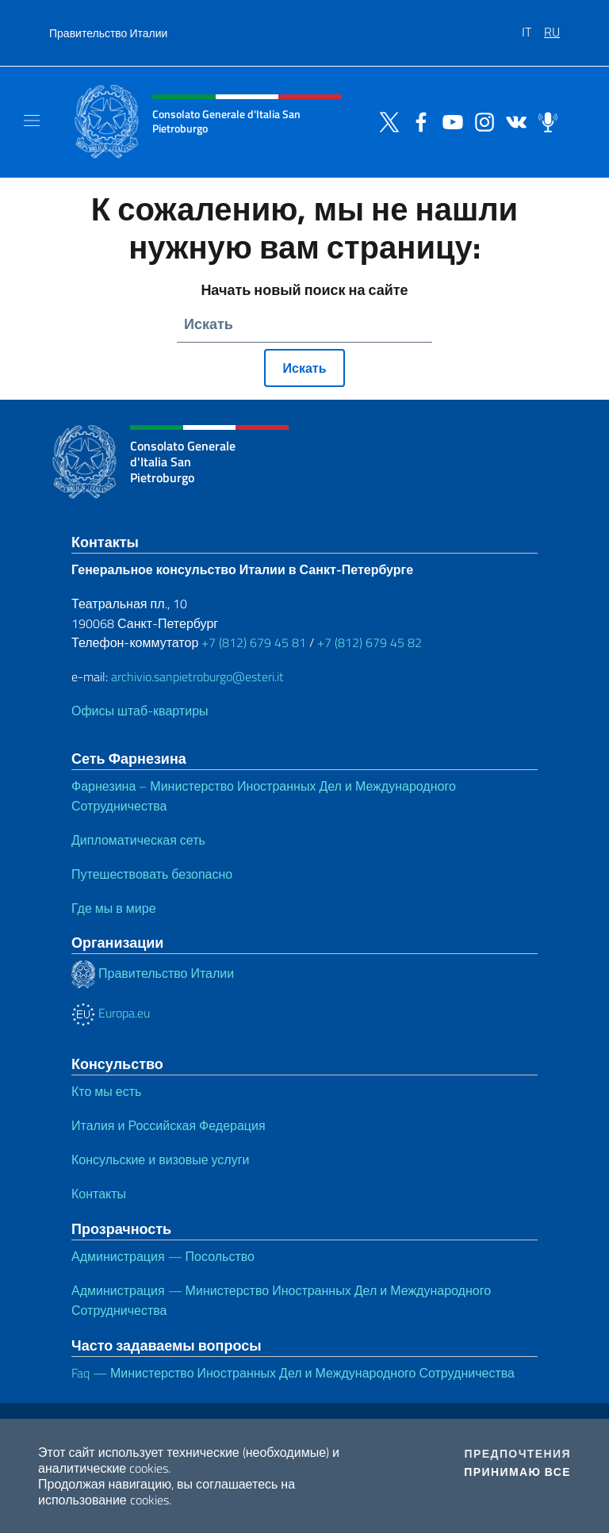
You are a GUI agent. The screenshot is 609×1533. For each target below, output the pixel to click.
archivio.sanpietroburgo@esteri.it (197, 676)
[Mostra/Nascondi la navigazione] (31, 120)
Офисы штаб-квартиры (140, 710)
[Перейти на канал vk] (512, 120)
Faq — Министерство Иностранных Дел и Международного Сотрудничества (293, 1372)
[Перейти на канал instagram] (480, 120)
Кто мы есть (106, 1091)
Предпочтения (518, 1453)
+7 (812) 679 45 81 (253, 642)
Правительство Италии (108, 33)
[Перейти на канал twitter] (385, 120)
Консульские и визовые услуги (160, 1159)
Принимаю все (517, 1471)
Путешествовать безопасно (151, 873)
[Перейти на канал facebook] (417, 120)
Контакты (98, 1193)
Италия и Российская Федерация (168, 1125)
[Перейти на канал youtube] (449, 120)
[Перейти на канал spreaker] (544, 120)
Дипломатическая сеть (138, 839)
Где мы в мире (113, 908)
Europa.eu (110, 1012)
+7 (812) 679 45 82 (369, 642)
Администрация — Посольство (163, 1256)
